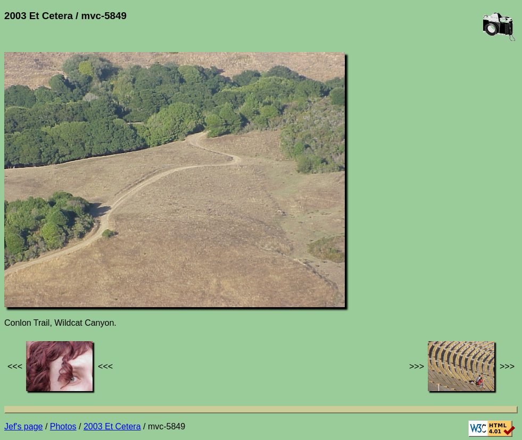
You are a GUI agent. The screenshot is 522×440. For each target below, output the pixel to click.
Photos (63, 426)
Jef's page (23, 426)
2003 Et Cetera (112, 426)
